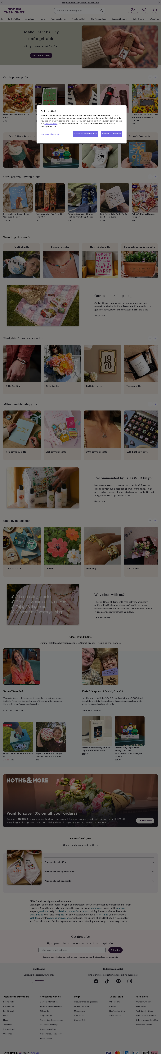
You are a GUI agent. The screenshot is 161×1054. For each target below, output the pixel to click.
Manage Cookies (50, 134)
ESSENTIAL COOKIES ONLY (85, 134)
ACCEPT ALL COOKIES (111, 134)
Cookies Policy (51, 124)
